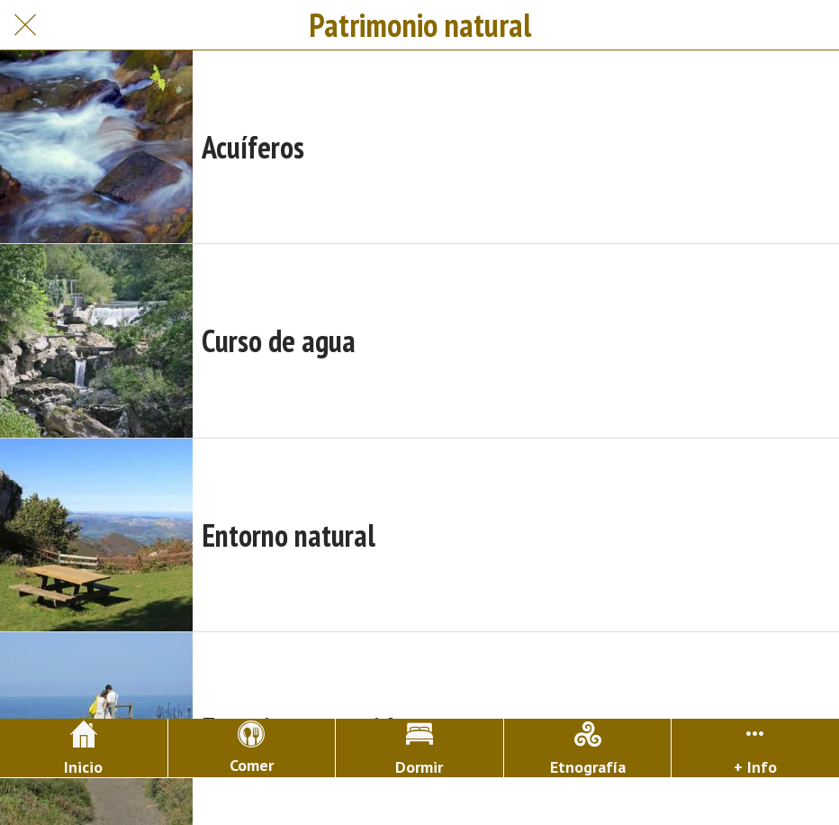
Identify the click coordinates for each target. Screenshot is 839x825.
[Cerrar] (25, 25)
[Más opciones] (755, 748)
